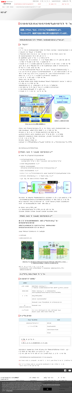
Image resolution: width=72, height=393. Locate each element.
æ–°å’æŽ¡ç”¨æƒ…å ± (50, 380)
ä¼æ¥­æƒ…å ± (52, 4)
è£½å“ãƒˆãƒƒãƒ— (10, 6)
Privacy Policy (9, 390)
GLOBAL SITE (65, 1)
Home (3, 6)
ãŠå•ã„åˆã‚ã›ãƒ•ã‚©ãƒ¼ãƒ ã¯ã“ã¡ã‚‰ (34, 343)
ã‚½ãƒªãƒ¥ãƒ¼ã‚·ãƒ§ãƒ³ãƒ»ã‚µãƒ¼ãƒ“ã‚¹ (24, 4)
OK (47, 389)
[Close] (69, 386)
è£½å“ (40, 4)
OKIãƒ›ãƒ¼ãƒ (36, 1)
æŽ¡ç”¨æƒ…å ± (65, 4)
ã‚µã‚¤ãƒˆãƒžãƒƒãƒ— (56, 1)
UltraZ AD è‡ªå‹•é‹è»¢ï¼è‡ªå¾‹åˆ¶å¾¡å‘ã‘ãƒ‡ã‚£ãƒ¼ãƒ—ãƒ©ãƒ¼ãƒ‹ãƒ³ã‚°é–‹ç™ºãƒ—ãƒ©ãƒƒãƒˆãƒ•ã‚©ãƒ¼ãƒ (42, 268)
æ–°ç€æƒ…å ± (63, 380)
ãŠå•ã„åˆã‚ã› (45, 1)
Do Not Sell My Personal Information (51, 384)
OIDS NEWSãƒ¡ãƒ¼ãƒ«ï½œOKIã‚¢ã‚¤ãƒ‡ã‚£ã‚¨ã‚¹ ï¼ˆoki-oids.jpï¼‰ (36, 357)
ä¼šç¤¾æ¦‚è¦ (33, 380)
